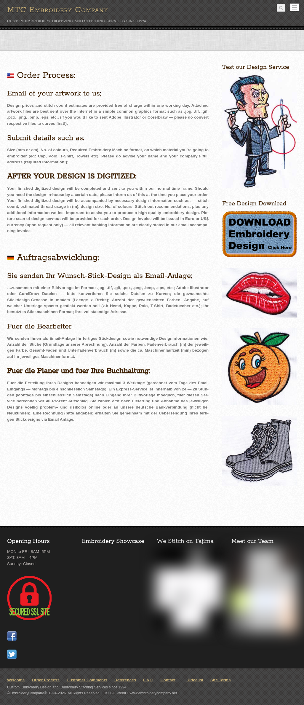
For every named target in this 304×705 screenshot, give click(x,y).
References (125, 680)
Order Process (46, 680)
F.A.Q (148, 680)
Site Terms (220, 680)
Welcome (16, 680)
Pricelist (193, 680)
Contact (168, 680)
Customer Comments (87, 680)
